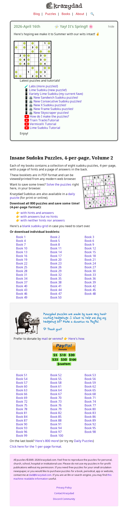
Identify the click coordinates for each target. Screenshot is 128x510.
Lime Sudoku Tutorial (45, 128)
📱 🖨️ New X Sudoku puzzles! (45, 105)
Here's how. (76, 339)
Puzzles (50, 14)
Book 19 (21, 260)
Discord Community (64, 499)
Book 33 (90, 275)
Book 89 (90, 420)
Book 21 (90, 260)
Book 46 (21, 294)
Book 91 (56, 424)
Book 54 (21, 379)
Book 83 (90, 413)
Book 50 (56, 297)
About (80, 14)
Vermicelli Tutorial (43, 124)
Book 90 (21, 424)
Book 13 (21, 252)
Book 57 (21, 383)
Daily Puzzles (83, 441)
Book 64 (56, 390)
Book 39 (90, 282)
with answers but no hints (39, 216)
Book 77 (90, 405)
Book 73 (56, 401)
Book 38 (56, 282)
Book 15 (90, 252)
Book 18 (90, 256)
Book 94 (56, 428)
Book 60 (21, 386)
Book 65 (90, 390)
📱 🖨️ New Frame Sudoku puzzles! (48, 109)
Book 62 (90, 386)
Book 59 (90, 383)
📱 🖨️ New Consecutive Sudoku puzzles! (53, 101)
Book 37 (21, 282)
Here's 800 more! (47, 441)
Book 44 (56, 290)
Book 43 (21, 290)
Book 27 (90, 267)
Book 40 (21, 286)
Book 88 (56, 420)
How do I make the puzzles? (49, 116)
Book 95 (90, 428)
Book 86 (90, 417)
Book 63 (21, 390)
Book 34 (21, 278)
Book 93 (21, 428)
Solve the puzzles (58, 184)
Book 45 (90, 290)
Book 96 (21, 432)
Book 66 (21, 394)
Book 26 (56, 267)
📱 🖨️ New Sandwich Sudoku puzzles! (51, 97)
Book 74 (90, 401)
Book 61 (56, 386)
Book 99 (21, 435)
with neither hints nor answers (43, 220)
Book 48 (90, 294)
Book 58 (56, 383)
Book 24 (90, 263)
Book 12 (90, 248)
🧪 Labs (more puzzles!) (41, 86)
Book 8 (55, 244)
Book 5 (55, 241)
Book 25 (21, 267)
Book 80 (90, 409)
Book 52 (56, 375)
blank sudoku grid (35, 226)
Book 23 (56, 263)
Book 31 (21, 275)
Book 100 (56, 435)
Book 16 (21, 256)
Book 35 (56, 278)
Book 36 (90, 278)
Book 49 (21, 297)
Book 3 (89, 237)
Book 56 (90, 379)
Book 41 (56, 286)
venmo (57, 339)
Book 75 (21, 405)
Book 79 (56, 409)
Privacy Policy (64, 487)
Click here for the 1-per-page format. (36, 446)
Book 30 (90, 271)
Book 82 (56, 413)
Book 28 (21, 271)
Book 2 (55, 237)
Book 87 (21, 420)
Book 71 (90, 398)
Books (66, 14)
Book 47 (56, 294)
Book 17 (56, 256)
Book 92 (90, 424)
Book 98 (90, 432)
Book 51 (21, 375)
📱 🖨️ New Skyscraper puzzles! (46, 113)
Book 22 (21, 263)
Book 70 (56, 398)
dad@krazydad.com (40, 475)
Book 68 (90, 394)
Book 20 (56, 260)
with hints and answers (37, 213)
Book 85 (56, 417)
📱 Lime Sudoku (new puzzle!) (45, 90)
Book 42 (90, 286)
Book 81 (21, 413)
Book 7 (21, 244)
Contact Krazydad (64, 493)
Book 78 (21, 409)
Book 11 (56, 248)
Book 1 (21, 237)
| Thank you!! (52, 329)
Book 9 (89, 244)
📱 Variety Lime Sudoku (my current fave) (53, 94)
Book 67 (56, 394)
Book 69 (21, 398)
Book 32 (56, 275)
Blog (36, 14)
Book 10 (21, 248)
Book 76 (56, 405)
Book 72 (21, 401)
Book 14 (56, 252)
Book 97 (56, 432)
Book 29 (56, 271)
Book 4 (21, 241)
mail (45, 339)
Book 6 (89, 241)
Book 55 (56, 379)
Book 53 (90, 375)
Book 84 (21, 417)
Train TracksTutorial (44, 120)
